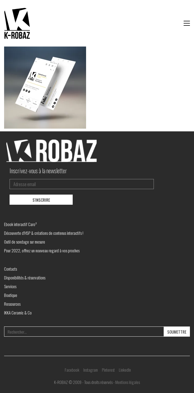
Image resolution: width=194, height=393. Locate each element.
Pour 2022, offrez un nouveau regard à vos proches (42, 250)
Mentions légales (127, 382)
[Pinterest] (108, 369)
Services (10, 286)
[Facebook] (72, 369)
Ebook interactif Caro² (20, 224)
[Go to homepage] (17, 23)
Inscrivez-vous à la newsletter (38, 170)
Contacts (10, 268)
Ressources (12, 304)
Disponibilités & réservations (24, 277)
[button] (187, 23)
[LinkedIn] (125, 369)
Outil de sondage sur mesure (24, 241)
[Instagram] (90, 369)
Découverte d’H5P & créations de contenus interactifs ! (43, 233)
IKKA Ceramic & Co (18, 312)
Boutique (10, 295)
